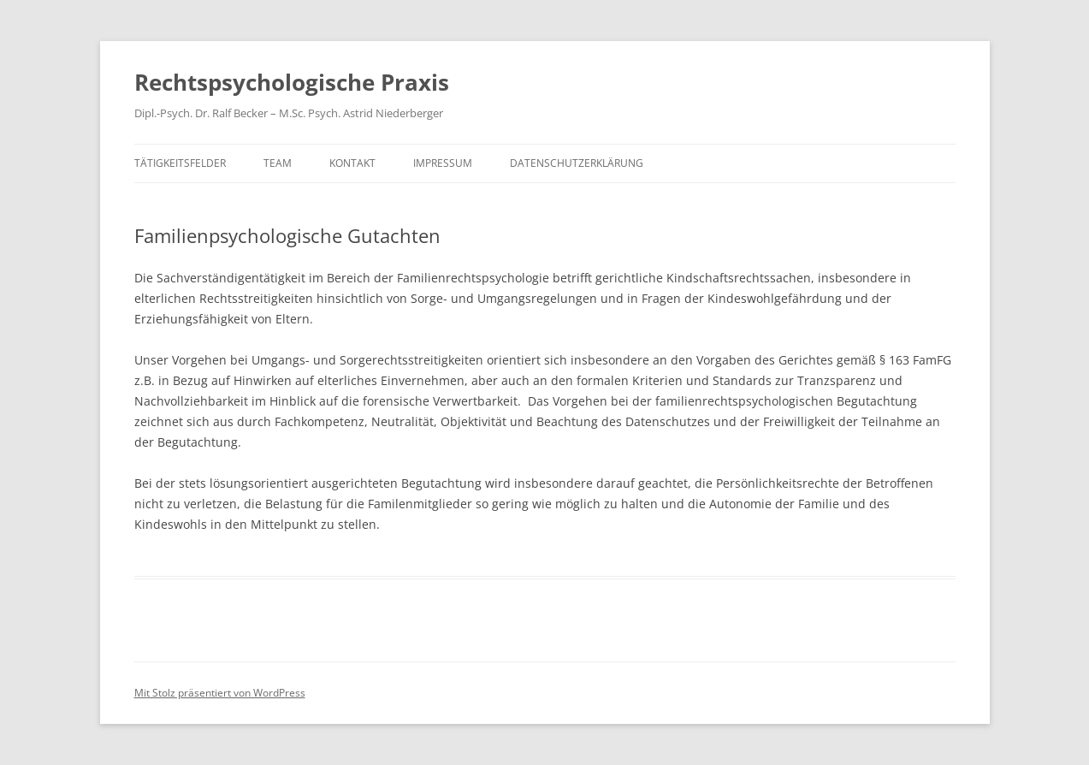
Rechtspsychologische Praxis (291, 82)
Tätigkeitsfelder (180, 163)
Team (277, 163)
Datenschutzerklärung (576, 163)
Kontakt (352, 163)
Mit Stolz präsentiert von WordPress (219, 692)
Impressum (442, 163)
